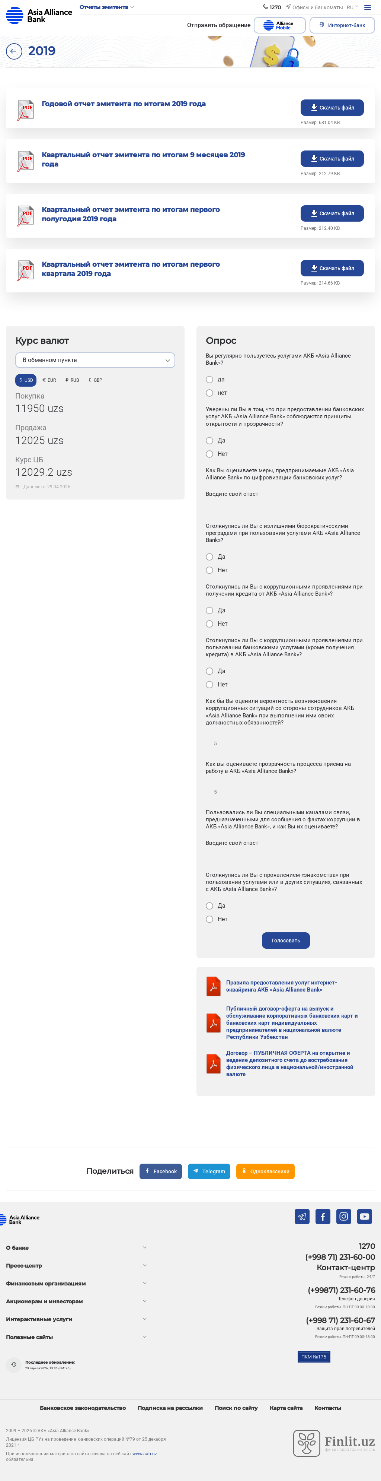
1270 (367, 1246)
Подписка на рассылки (170, 1408)
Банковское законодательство (83, 1408)
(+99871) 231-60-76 (341, 1290)
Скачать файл (332, 107)
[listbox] (95, 360)
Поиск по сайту (236, 1408)
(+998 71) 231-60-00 (340, 1257)
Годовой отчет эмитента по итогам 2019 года (124, 104)
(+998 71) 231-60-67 (340, 1320)
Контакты (327, 1408)
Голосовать (286, 941)
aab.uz (39, 15)
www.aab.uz (144, 1453)
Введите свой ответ (232, 494)
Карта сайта (286, 1408)
